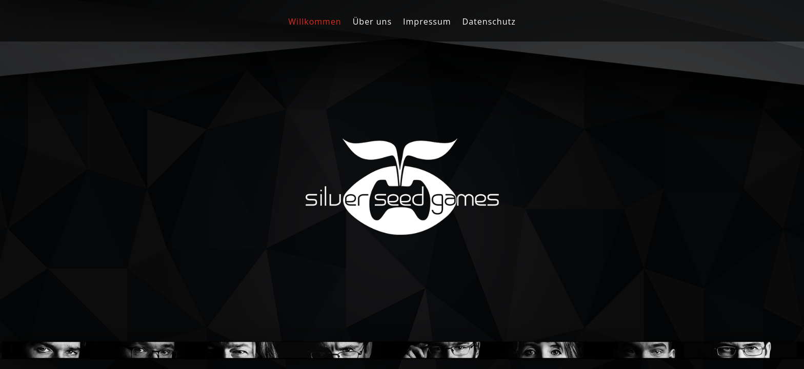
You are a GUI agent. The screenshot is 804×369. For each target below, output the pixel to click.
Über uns (372, 22)
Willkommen (314, 22)
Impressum (427, 22)
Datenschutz (489, 22)
